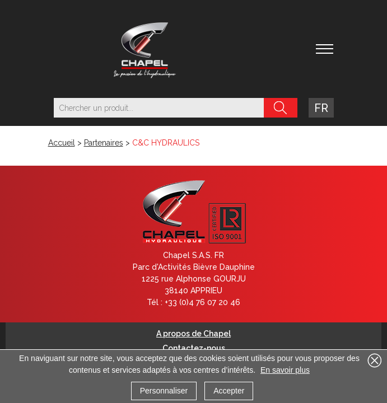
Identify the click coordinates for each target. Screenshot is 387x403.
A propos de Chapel (193, 333)
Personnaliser (164, 390)
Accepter (228, 390)
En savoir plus (285, 369)
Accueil (61, 142)
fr (321, 108)
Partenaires (103, 142)
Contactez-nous (193, 348)
